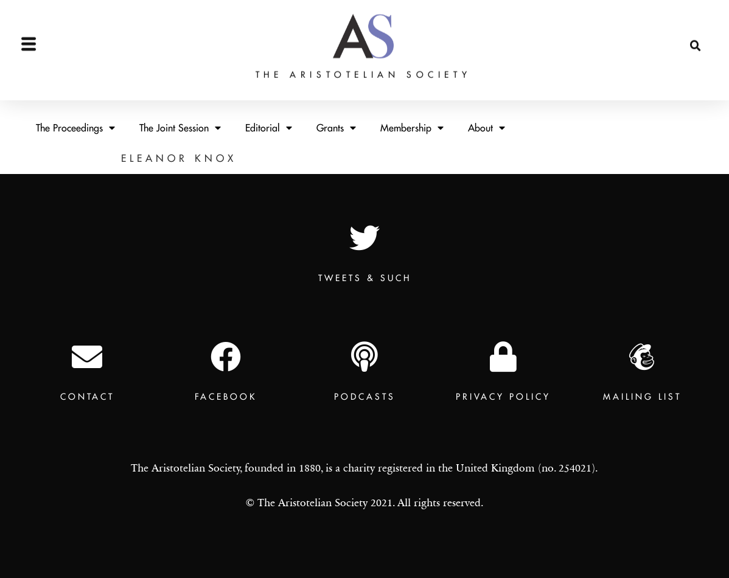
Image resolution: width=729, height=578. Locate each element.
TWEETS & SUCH (364, 278)
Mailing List (642, 396)
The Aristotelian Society (363, 43)
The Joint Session (180, 128)
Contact (87, 396)
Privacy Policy (503, 396)
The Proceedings (75, 128)
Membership (412, 128)
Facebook (226, 396)
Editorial (268, 128)
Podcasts (365, 396)
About (486, 128)
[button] (695, 15)
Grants (336, 128)
